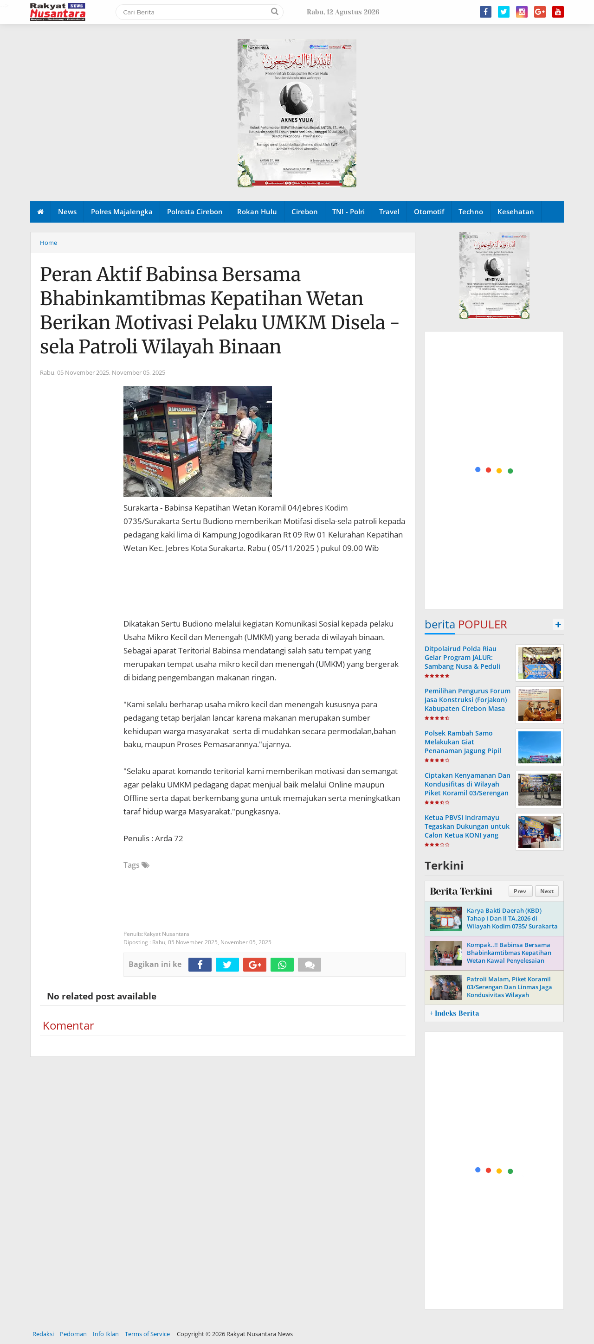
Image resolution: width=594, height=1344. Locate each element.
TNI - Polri (348, 211)
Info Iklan (106, 1334)
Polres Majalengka (122, 211)
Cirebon (304, 211)
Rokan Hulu (257, 211)
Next (547, 891)
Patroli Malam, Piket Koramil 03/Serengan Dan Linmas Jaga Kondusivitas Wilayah (509, 987)
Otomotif (429, 211)
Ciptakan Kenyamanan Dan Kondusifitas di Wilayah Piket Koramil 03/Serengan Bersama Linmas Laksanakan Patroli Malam (467, 793)
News (67, 211)
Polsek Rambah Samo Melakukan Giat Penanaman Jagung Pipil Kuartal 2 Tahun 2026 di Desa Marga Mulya (463, 751)
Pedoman (73, 1334)
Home (48, 242)
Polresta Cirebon (195, 211)
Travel (389, 211)
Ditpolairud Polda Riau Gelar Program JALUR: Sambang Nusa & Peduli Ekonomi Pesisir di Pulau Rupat (464, 666)
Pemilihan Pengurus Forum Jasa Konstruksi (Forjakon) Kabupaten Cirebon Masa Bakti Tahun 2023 (467, 704)
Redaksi (43, 1334)
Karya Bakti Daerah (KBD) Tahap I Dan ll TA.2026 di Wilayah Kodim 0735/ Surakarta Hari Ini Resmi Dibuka (512, 922)
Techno (470, 211)
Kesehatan (515, 211)
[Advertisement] (494, 471)
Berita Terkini (461, 891)
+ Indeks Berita (454, 1013)
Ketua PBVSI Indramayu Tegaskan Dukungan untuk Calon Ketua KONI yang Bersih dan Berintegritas (467, 831)
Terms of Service (147, 1334)
